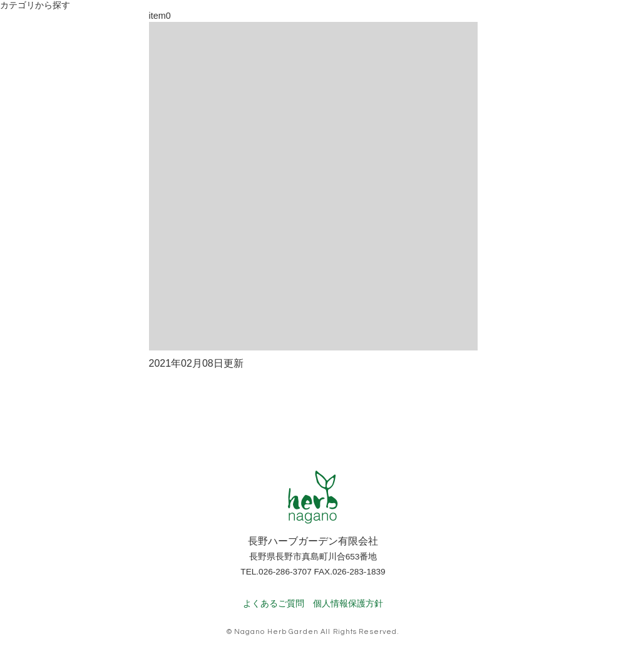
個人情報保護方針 (348, 603)
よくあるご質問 (273, 603)
